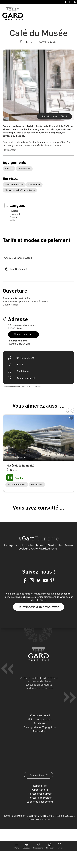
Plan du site (46, 816)
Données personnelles (38, 819)
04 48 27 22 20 (25, 358)
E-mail (19, 364)
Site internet (22, 371)
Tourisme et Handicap (15, 816)
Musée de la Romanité (20, 465)
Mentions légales (64, 816)
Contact (33, 816)
